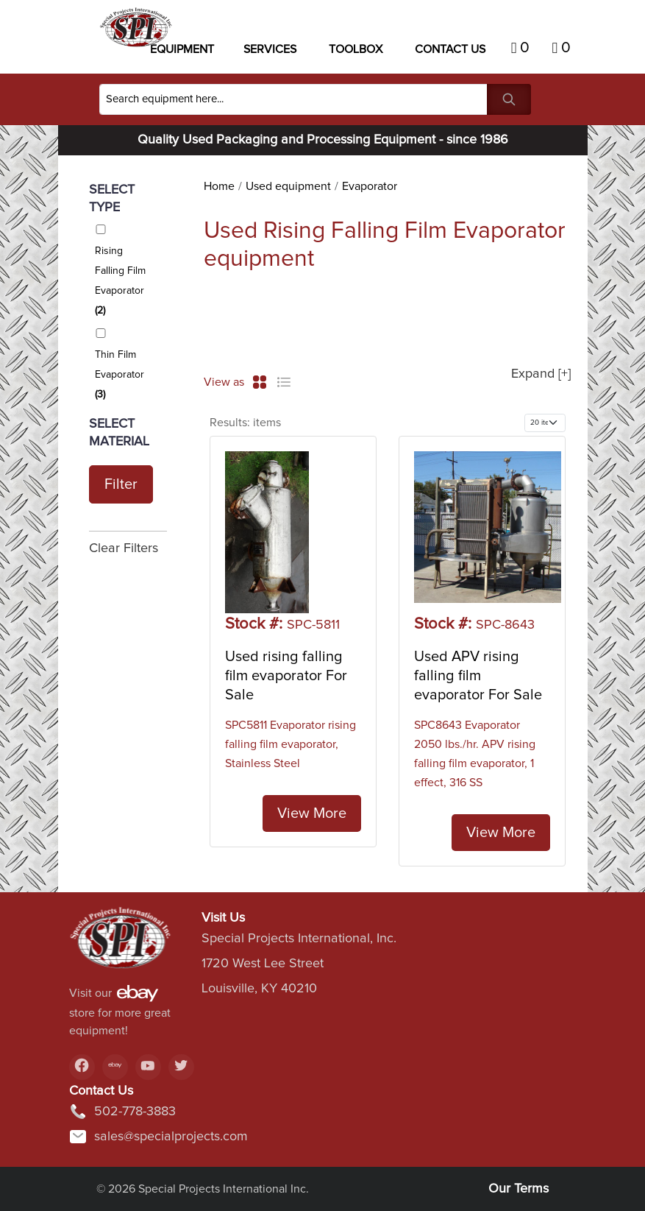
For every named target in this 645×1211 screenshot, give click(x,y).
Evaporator (369, 186)
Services (269, 49)
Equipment (182, 49)
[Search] (293, 99)
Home (219, 186)
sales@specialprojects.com (158, 1136)
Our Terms (518, 1189)
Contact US (450, 49)
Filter (121, 484)
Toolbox (355, 49)
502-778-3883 (122, 1111)
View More (311, 813)
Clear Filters (123, 548)
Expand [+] (541, 374)
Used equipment (288, 186)
